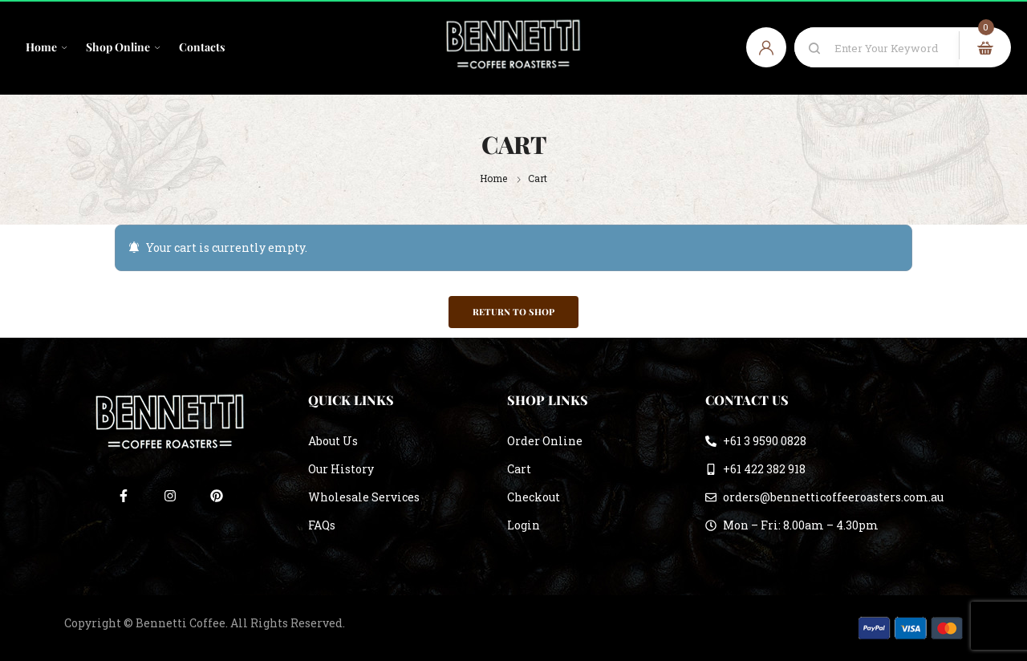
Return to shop (513, 312)
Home (493, 178)
